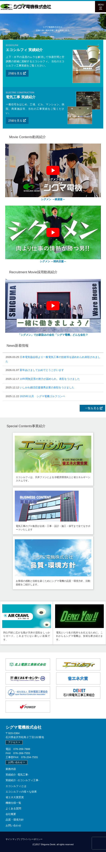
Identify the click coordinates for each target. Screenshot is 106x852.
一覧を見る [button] (92, 408)
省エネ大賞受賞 (15, 797)
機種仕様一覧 (13, 802)
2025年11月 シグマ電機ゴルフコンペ (42, 396)
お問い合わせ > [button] (16, 762)
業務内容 (11, 769)
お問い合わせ (13, 825)
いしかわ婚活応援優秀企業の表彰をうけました (47, 387)
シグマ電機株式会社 (24, 727)
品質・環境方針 (15, 819)
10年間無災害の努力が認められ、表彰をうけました (50, 378)
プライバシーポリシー (32, 839)
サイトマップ (12, 839)
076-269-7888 (21, 749)
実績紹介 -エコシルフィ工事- (22, 780)
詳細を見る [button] (17, 73)
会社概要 (11, 814)
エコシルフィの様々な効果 (21, 791)
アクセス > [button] (14, 742)
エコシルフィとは (16, 786)
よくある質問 (13, 808)
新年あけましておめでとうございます (42, 370)
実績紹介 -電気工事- (17, 774)
